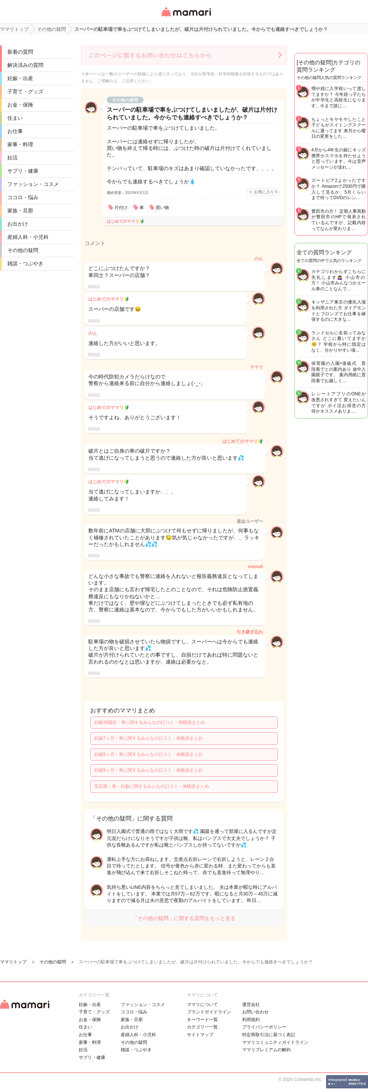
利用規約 (251, 1019)
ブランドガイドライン (209, 1011)
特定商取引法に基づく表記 (268, 1034)
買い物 (162, 207)
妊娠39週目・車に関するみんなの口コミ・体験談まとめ (149, 722)
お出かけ (17, 224)
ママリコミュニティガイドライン (275, 1042)
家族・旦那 (20, 210)
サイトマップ (200, 1034)
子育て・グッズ (25, 91)
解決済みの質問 (25, 65)
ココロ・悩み (22, 197)
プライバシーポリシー (264, 1027)
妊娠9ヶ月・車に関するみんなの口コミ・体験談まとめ (148, 770)
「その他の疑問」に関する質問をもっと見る (184, 918)
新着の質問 (20, 52)
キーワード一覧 (202, 1019)
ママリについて (202, 1004)
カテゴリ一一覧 (202, 1027)
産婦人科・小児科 (28, 237)
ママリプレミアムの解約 (266, 1049)
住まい (15, 118)
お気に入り (265, 192)
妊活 (12, 158)
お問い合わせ (255, 1011)
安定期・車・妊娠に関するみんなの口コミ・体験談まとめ (151, 786)
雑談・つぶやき (25, 263)
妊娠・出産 (20, 78)
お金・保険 (20, 105)
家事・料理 (20, 144)
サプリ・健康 (22, 171)
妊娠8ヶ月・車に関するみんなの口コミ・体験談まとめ (148, 754)
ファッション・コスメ (33, 184)
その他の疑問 (22, 250)
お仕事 (15, 131)
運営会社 (251, 1004)
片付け (121, 207)
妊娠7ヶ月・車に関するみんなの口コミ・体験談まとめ (148, 738)
